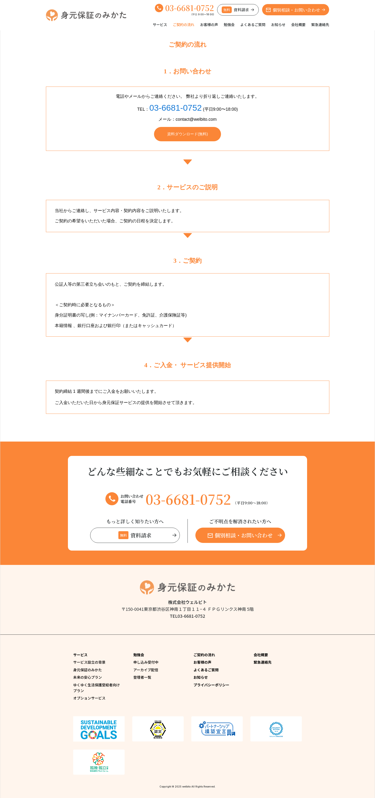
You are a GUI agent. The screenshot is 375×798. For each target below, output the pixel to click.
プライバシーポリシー (211, 684)
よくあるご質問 (252, 24)
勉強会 (229, 24)
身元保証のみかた (87, 669)
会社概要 (298, 24)
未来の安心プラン (87, 677)
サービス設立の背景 (89, 662)
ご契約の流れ (183, 24)
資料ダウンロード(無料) (187, 134)
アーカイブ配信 (145, 669)
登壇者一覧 (142, 677)
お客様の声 (209, 24)
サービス (160, 24)
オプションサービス (89, 697)
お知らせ (278, 24)
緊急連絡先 (320, 24)
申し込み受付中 (146, 662)
